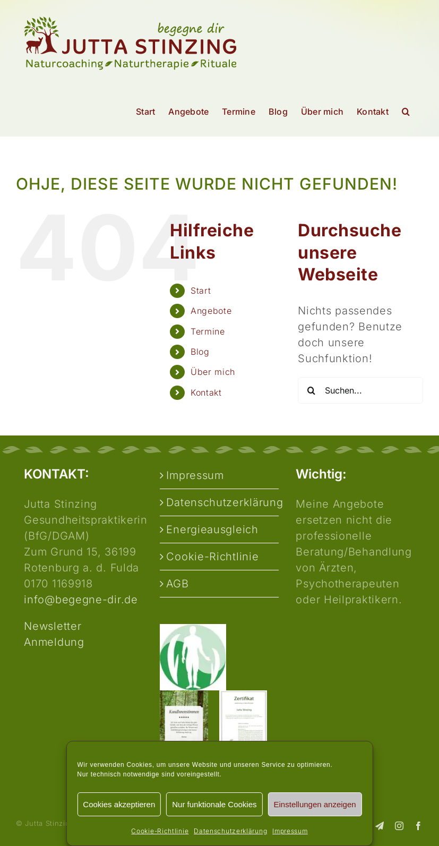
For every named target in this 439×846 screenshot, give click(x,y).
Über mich (213, 371)
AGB (177, 583)
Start (201, 290)
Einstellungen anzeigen (315, 804)
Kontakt (206, 392)
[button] (406, 111)
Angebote (211, 310)
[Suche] (311, 390)
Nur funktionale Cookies (214, 804)
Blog (200, 351)
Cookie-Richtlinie (159, 831)
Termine (208, 331)
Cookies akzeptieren (119, 804)
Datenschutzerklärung (230, 831)
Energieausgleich (212, 529)
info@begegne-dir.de (80, 599)
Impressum (289, 831)
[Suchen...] (360, 390)
